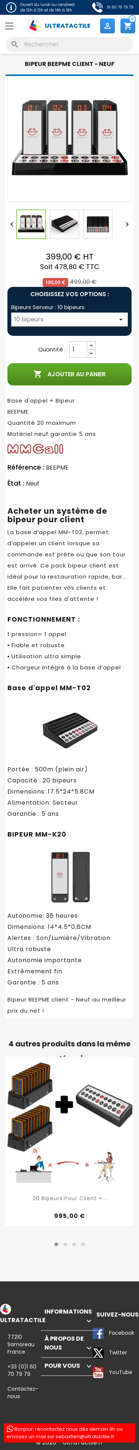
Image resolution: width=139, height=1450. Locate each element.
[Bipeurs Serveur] (69, 319)
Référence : (25, 467)
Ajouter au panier (69, 374)
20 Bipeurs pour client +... (70, 1198)
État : (15, 483)
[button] (56, 1244)
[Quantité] (78, 349)
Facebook (99, 1333)
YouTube (99, 1372)
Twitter (99, 1352)
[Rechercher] (69, 44)
